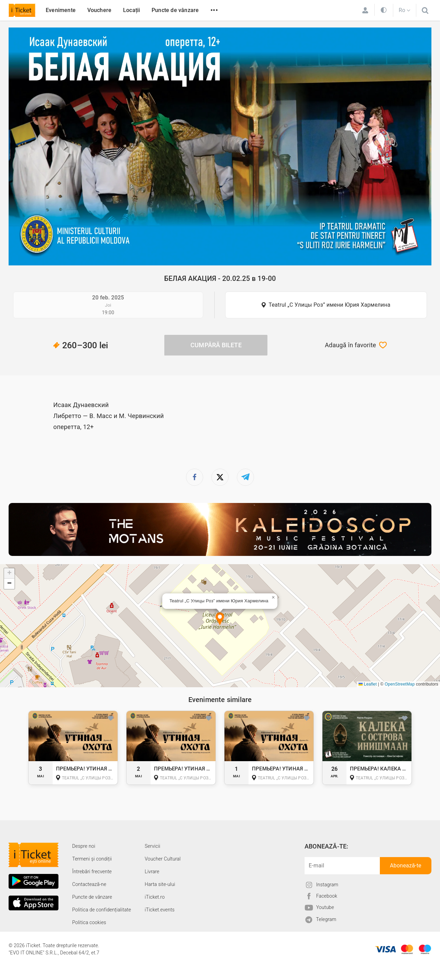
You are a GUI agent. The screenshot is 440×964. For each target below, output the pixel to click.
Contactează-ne (89, 884)
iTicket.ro (155, 897)
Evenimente (61, 10)
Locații (131, 10)
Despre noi (83, 846)
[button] (220, 619)
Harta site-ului (160, 884)
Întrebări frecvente (92, 871)
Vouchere (99, 10)
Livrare (152, 871)
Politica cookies (89, 922)
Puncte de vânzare (175, 10)
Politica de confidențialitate (101, 909)
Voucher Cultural (163, 859)
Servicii (152, 846)
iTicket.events (160, 909)
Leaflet (368, 684)
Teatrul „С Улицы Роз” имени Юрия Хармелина (329, 305)
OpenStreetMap (400, 684)
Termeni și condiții (92, 859)
